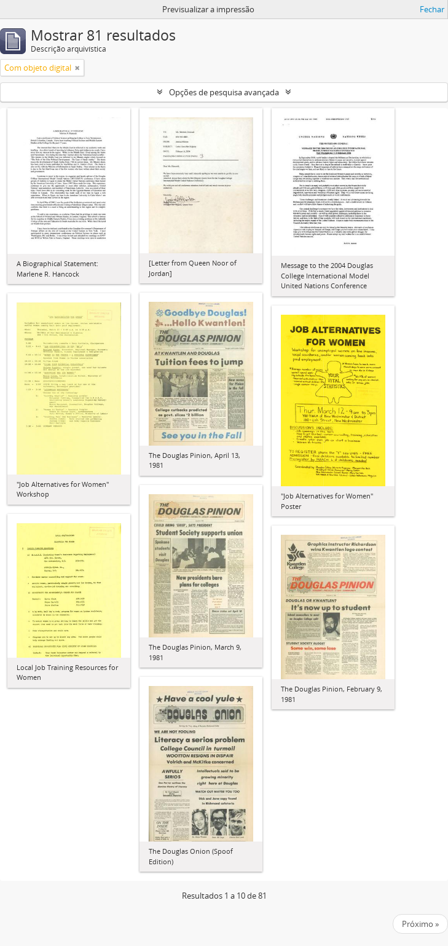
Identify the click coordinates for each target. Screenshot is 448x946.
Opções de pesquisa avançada (224, 92)
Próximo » (420, 923)
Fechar (432, 9)
